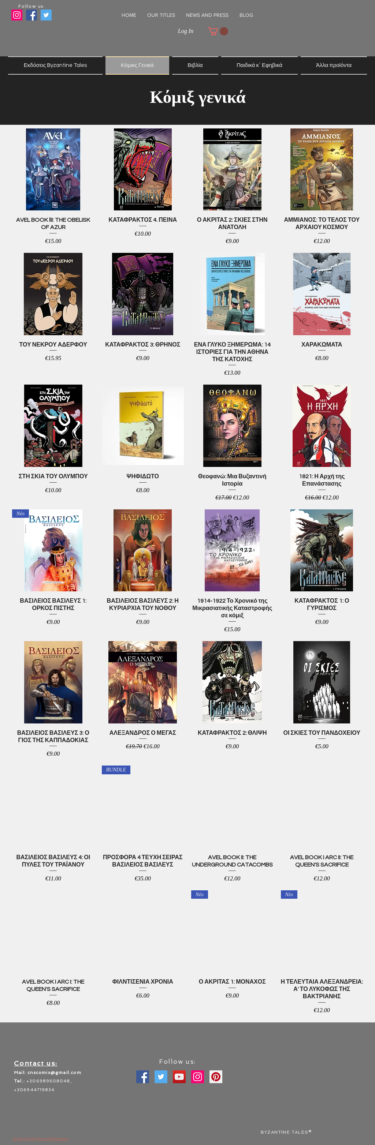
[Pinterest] (215, 1076)
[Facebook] (142, 1076)
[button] (161, 15)
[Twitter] (161, 1076)
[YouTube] (179, 1076)
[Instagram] (16, 15)
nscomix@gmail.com (55, 1072)
